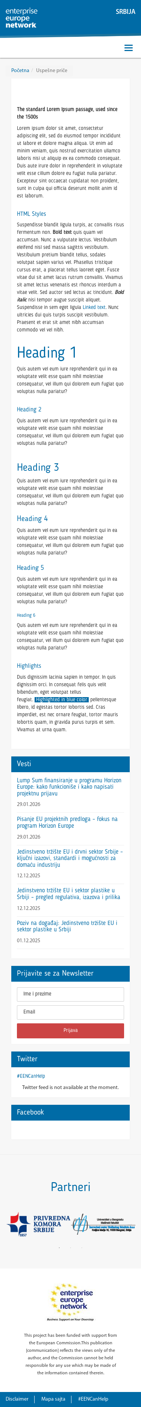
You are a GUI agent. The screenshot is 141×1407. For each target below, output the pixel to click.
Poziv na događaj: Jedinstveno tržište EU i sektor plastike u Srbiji (67, 926)
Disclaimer (17, 1399)
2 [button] (70, 1248)
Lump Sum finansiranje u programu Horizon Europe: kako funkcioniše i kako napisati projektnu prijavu (69, 787)
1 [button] (59, 1248)
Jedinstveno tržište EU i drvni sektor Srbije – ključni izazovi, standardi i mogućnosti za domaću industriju (70, 858)
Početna (20, 71)
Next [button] (129, 1224)
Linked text (94, 307)
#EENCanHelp (31, 1076)
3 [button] (82, 1248)
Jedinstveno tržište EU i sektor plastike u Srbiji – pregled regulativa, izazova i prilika (68, 894)
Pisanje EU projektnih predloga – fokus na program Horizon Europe (67, 822)
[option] (38, 1224)
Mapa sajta (53, 1399)
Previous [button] (11, 1224)
